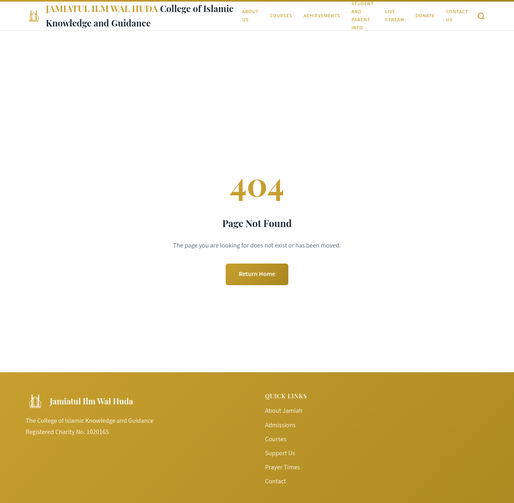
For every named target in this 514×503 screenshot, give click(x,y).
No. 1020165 (92, 432)
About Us (250, 15)
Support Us (280, 453)
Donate (425, 15)
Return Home (257, 274)
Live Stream (394, 15)
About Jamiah (283, 410)
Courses (281, 15)
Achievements (322, 15)
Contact (275, 481)
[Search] (481, 16)
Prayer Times (282, 467)
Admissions (280, 425)
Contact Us (457, 15)
